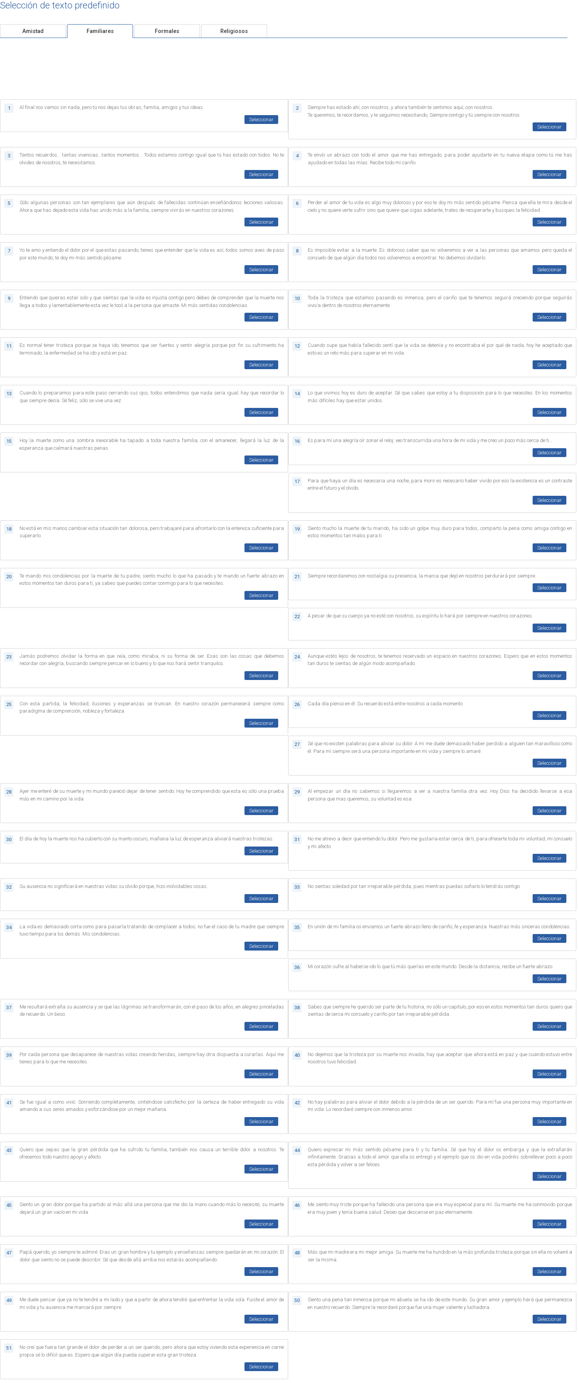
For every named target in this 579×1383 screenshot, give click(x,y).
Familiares (100, 31)
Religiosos (234, 31)
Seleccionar (261, 119)
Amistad (33, 31)
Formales (167, 31)
